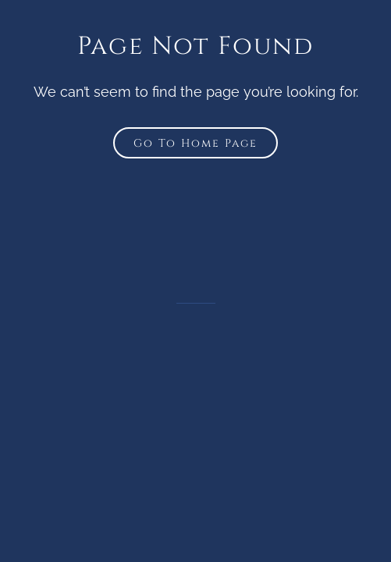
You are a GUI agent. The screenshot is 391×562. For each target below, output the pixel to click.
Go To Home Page (195, 143)
